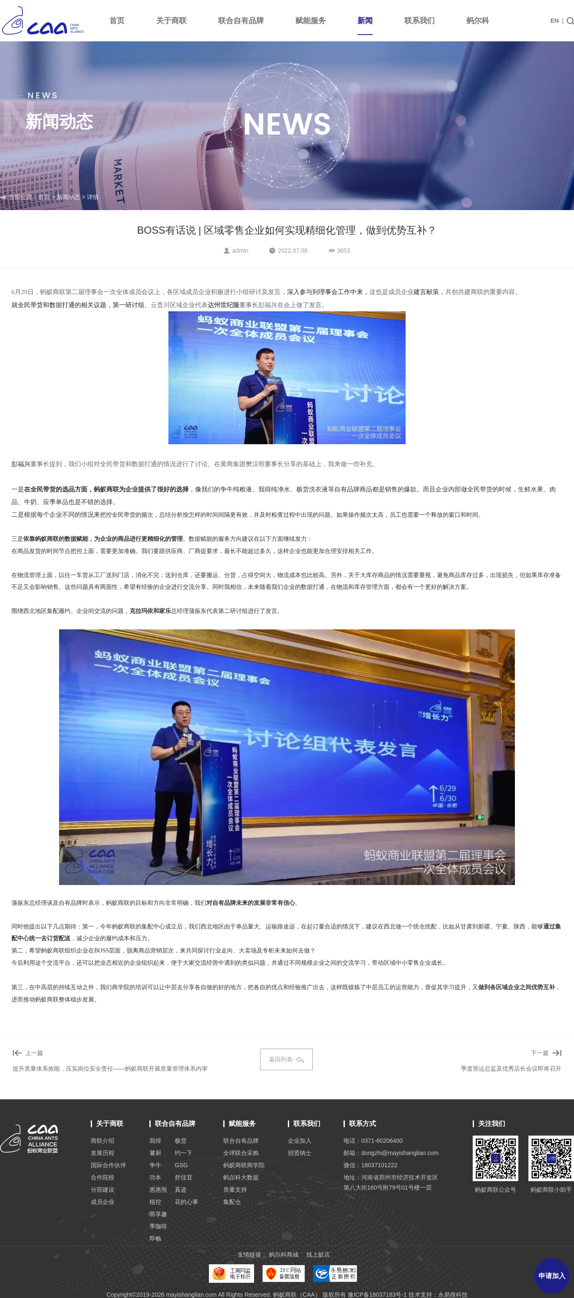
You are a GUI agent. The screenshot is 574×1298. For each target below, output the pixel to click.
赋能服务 (310, 20)
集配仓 (232, 1201)
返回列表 (286, 1059)
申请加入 (552, 1275)
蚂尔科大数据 (241, 1177)
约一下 (183, 1153)
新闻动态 (68, 197)
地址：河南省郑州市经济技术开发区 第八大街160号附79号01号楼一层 (391, 1182)
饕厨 (155, 1153)
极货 (181, 1140)
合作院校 (102, 1177)
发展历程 (102, 1153)
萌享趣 (158, 1214)
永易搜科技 (453, 1294)
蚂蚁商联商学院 (244, 1165)
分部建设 (102, 1189)
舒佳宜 (183, 1177)
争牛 (155, 1165)
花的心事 (186, 1201)
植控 (155, 1201)
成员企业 (102, 1201)
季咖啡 (158, 1226)
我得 (155, 1140)
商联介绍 (102, 1140)
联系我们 (419, 20)
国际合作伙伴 (108, 1165)
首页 (117, 20)
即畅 (155, 1238)
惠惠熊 (158, 1189)
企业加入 (299, 1140)
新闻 (365, 25)
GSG (181, 1165)
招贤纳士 (299, 1153)
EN (554, 20)
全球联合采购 (241, 1153)
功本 (155, 1177)
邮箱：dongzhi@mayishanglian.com (391, 1153)
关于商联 (171, 20)
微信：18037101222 (371, 1165)
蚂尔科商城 (283, 1254)
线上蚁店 (318, 1254)
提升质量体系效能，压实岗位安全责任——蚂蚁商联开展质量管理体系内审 (110, 1068)
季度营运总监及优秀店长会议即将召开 (511, 1068)
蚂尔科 (477, 20)
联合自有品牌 (241, 20)
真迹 (181, 1189)
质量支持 (235, 1189)
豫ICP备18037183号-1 (377, 1294)
